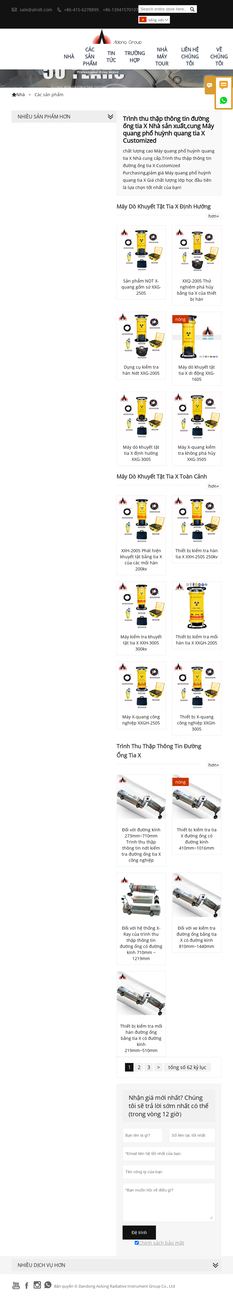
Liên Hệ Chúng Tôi (190, 56)
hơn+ (213, 216)
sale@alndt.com (36, 9)
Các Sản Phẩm (90, 56)
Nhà (69, 56)
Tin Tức (111, 57)
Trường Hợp (135, 57)
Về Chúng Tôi (219, 56)
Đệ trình (139, 1232)
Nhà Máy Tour (161, 56)
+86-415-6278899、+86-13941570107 (101, 9)
